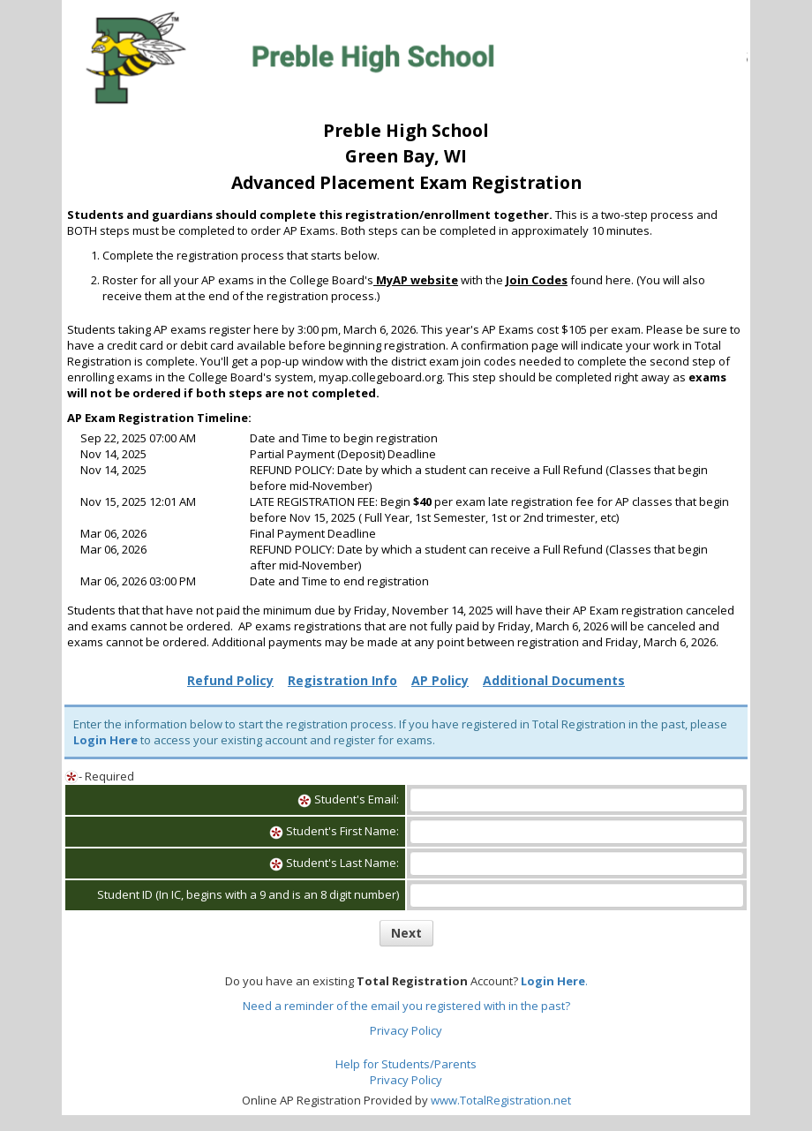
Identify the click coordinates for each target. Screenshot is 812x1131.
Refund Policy (230, 680)
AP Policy (440, 680)
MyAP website (415, 280)
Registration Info (342, 680)
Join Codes (537, 280)
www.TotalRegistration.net (501, 1100)
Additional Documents (554, 680)
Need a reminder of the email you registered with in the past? (406, 1006)
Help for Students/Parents (406, 1064)
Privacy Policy (406, 1030)
